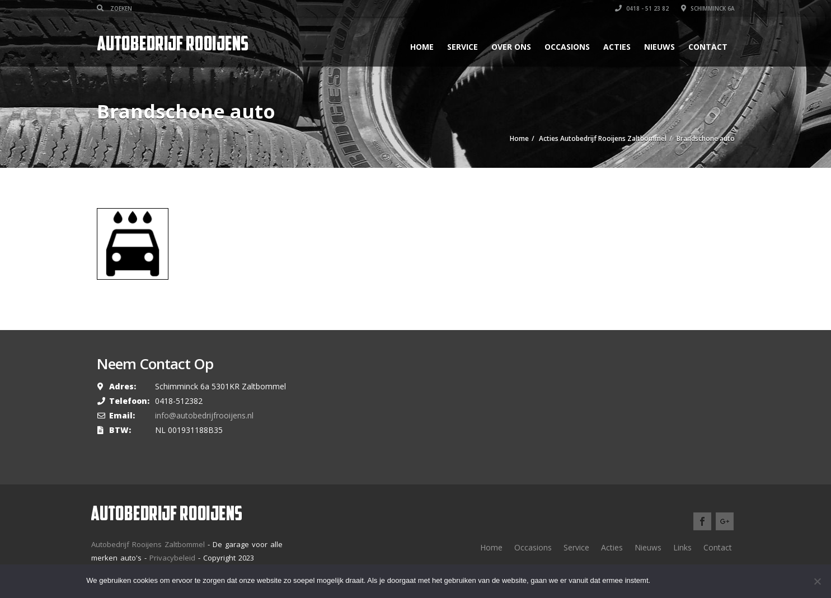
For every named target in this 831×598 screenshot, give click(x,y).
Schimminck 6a (708, 8)
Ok (668, 581)
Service (462, 46)
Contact (707, 46)
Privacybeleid (172, 558)
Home (422, 46)
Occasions (567, 46)
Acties (617, 46)
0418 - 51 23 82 (642, 8)
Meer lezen (716, 581)
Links (682, 547)
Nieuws (659, 46)
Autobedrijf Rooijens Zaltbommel (148, 544)
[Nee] (817, 581)
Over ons (511, 46)
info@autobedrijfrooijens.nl (204, 415)
